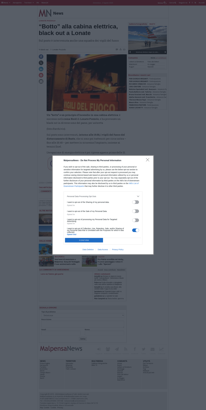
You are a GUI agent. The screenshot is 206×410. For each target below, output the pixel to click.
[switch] (135, 202)
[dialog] (103, 205)
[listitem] (103, 196)
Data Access (103, 249)
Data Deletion (88, 249)
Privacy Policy (117, 249)
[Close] (148, 160)
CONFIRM (84, 240)
